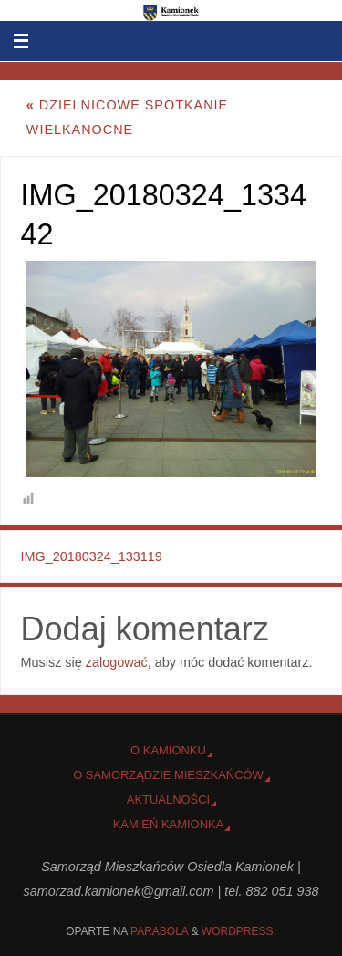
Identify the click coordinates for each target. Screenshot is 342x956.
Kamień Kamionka (168, 824)
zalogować (117, 662)
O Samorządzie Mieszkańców (168, 775)
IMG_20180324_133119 (91, 556)
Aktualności (168, 799)
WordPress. (239, 931)
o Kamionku (168, 750)
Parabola (159, 931)
